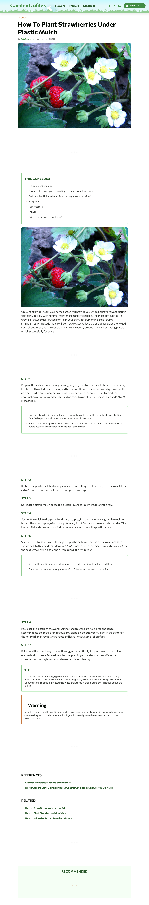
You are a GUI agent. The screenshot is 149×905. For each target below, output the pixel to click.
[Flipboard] (115, 5)
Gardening (89, 5)
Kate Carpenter (27, 39)
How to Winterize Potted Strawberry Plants (48, 818)
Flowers (60, 5)
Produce (74, 5)
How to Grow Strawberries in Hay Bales (46, 807)
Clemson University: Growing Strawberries (48, 782)
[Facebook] (110, 5)
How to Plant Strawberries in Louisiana (45, 813)
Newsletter (134, 5)
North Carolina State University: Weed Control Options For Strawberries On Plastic (69, 787)
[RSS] (120, 5)
